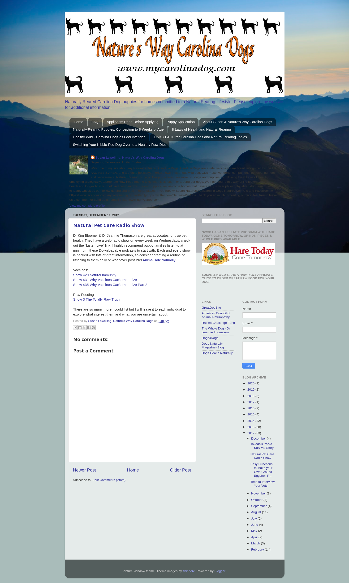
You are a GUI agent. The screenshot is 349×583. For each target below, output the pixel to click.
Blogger (220, 571)
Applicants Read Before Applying (132, 122)
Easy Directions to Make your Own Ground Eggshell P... (261, 469)
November (259, 493)
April (255, 537)
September (259, 506)
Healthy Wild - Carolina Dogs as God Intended (109, 137)
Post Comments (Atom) (108, 480)
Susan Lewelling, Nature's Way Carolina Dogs (130, 157)
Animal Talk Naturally (159, 260)
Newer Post (84, 469)
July (254, 518)
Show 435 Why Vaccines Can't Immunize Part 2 (110, 285)
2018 (251, 396)
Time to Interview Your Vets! (262, 483)
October (257, 500)
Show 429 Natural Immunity (94, 275)
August (256, 512)
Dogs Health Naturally (217, 353)
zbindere (189, 571)
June (255, 524)
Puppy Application (181, 122)
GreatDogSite (211, 307)
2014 (251, 421)
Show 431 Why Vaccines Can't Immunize (105, 280)
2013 (251, 427)
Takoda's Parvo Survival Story (262, 445)
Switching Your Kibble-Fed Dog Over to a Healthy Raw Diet (119, 144)
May (254, 531)
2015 (251, 414)
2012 (251, 433)
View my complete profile (87, 205)
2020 (251, 383)
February (258, 549)
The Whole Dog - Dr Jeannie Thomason (216, 330)
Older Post (180, 469)
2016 (251, 408)
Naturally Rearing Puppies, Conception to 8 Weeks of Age (118, 129)
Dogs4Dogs (210, 338)
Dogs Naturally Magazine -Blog (213, 345)
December (259, 438)
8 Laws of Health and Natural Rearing (201, 129)
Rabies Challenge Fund (218, 323)
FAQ (95, 122)
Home (78, 122)
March (256, 543)
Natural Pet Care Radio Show (108, 225)
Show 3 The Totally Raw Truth (96, 299)
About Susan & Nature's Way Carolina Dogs (237, 122)
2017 (251, 402)
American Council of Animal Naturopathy (216, 315)
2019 (251, 389)
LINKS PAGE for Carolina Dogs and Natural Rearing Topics (200, 137)
